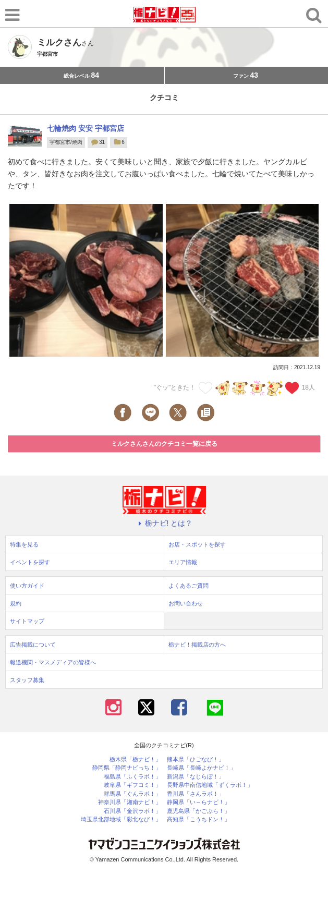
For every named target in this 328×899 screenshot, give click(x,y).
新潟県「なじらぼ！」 (195, 777)
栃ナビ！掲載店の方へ (197, 644)
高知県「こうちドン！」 (198, 819)
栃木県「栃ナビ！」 (135, 759)
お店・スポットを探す (197, 544)
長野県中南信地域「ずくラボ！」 (210, 785)
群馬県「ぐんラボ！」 (132, 794)
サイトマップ (27, 621)
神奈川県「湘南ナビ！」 (129, 802)
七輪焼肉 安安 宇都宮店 (85, 128)
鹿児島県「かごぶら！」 (198, 811)
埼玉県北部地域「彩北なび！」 (121, 819)
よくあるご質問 (188, 585)
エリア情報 (182, 562)
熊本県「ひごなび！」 (195, 759)
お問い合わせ (185, 603)
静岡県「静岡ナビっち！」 (126, 768)
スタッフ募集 (27, 680)
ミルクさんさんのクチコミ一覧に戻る (164, 443)
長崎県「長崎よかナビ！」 (201, 768)
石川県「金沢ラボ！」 (132, 811)
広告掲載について (33, 644)
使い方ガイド (27, 585)
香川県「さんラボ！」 (195, 794)
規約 (15, 603)
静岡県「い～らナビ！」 (198, 802)
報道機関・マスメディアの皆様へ (53, 662)
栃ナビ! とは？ (164, 523)
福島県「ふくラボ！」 (132, 777)
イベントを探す (30, 562)
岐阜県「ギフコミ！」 (132, 785)
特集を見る (24, 544)
